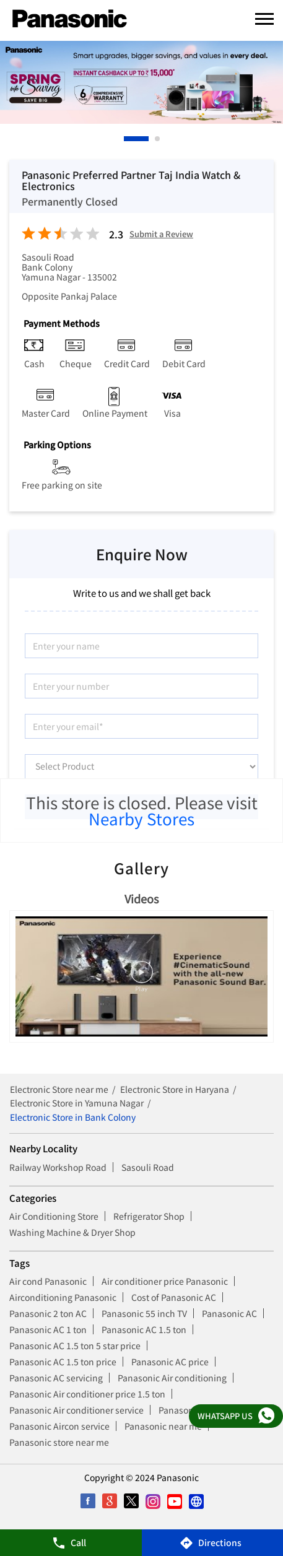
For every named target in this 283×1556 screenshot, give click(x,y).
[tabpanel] (141, 82)
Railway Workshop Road (58, 1167)
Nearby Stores (141, 818)
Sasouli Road (147, 1167)
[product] (141, 766)
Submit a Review (161, 234)
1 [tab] (127, 139)
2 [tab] (158, 139)
